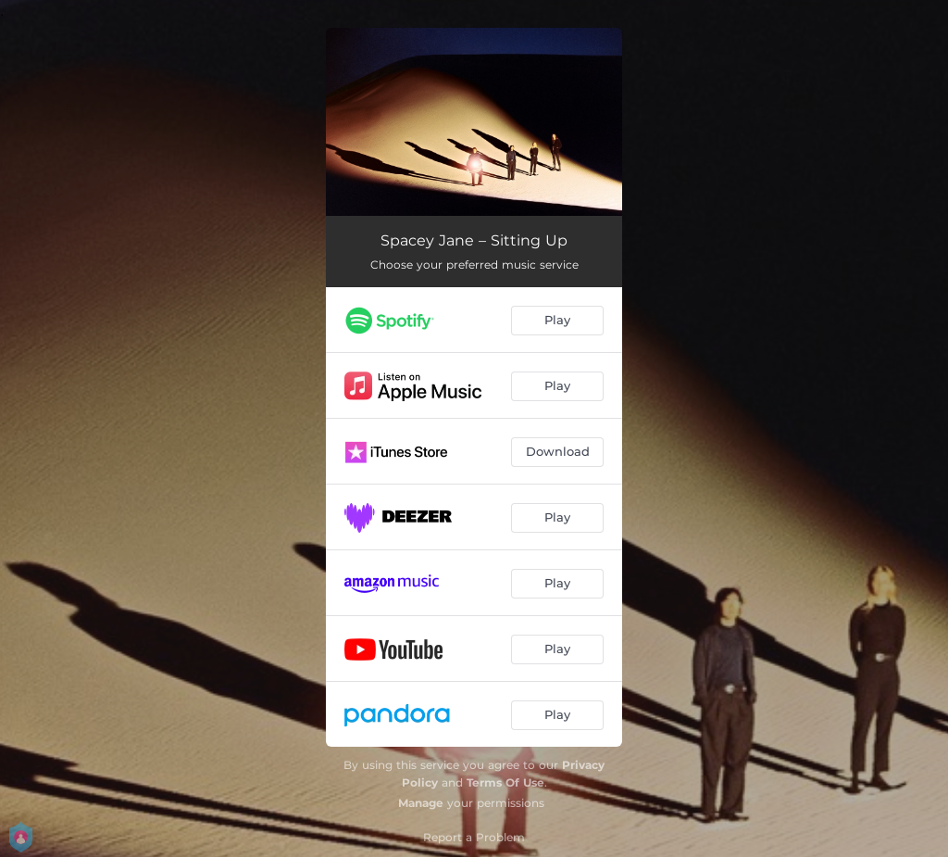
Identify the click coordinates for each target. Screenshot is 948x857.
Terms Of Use (505, 782)
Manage (420, 803)
